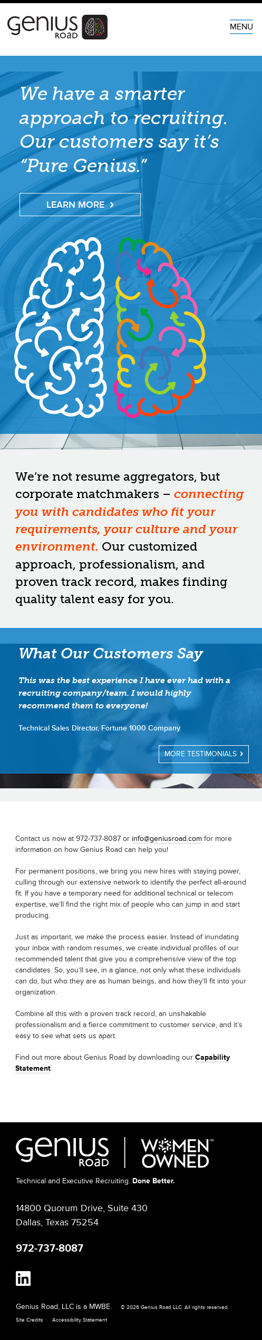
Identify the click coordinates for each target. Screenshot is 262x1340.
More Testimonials (203, 753)
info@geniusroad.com (167, 838)
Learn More (80, 204)
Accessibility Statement (79, 1320)
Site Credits (29, 1320)
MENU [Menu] (241, 27)
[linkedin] (23, 1280)
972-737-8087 (49, 1248)
